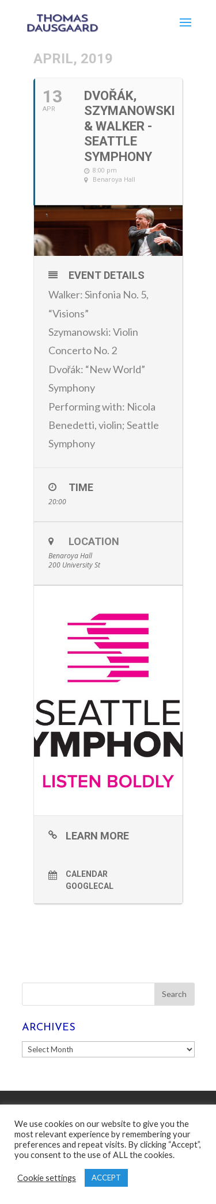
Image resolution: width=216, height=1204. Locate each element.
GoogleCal (89, 886)
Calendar (87, 874)
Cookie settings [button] (46, 1178)
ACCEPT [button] (106, 1177)
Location (94, 541)
